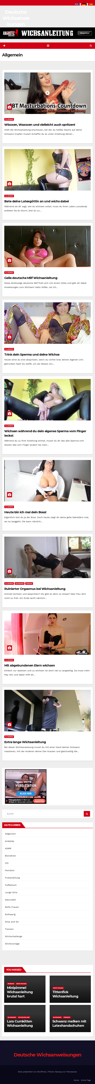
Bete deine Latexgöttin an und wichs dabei (36, 201)
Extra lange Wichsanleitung (25, 742)
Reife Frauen (12, 907)
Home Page (86, 1080)
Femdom (29, 583)
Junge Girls (11, 892)
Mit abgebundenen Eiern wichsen (29, 665)
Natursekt (10, 899)
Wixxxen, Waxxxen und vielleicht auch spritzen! (39, 125)
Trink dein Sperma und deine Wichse (31, 354)
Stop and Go (12, 921)
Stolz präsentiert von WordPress (32, 1072)
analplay (9, 841)
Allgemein (9, 119)
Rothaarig (10, 914)
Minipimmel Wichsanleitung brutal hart (20, 992)
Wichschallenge (13, 936)
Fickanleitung (12, 877)
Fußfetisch (11, 885)
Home (76, 1080)
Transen (9, 929)
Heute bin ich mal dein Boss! (25, 512)
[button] (91, 45)
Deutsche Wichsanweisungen (15, 18)
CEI (7, 863)
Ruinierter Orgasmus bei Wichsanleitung (34, 589)
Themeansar (71, 1072)
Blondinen (19, 583)
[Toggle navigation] (48, 46)
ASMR (8, 848)
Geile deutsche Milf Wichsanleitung (30, 278)
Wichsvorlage (12, 943)
